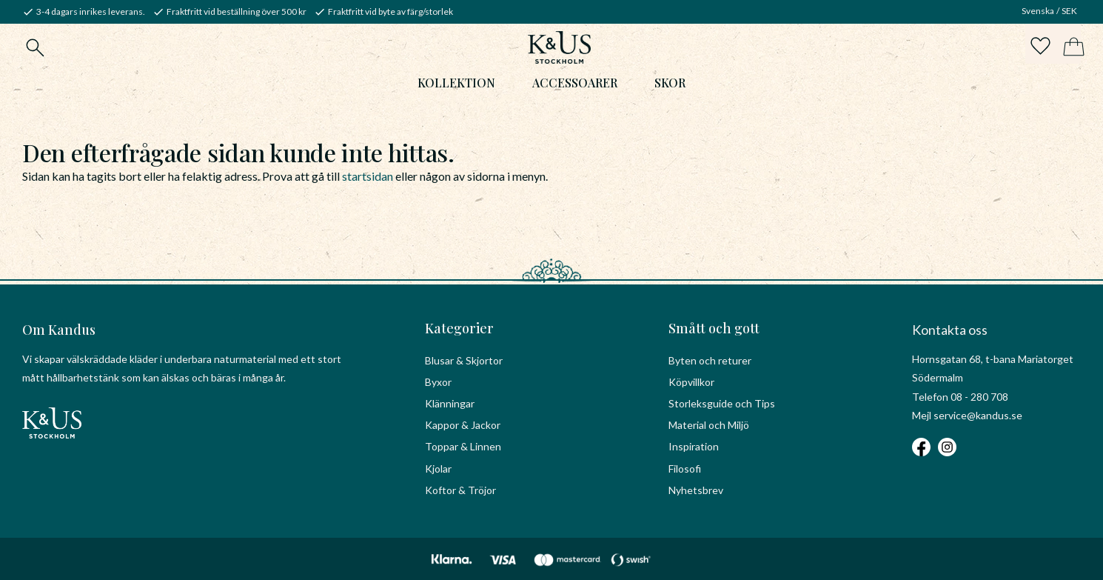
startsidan (367, 180)
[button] (1038, 49)
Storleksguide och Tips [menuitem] (721, 403)
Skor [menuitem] (669, 86)
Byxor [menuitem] (438, 382)
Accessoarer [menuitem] (574, 86)
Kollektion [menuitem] (456, 86)
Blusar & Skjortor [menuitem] (464, 360)
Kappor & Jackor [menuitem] (462, 425)
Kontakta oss (950, 329)
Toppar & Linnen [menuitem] (463, 446)
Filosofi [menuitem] (684, 468)
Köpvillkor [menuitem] (691, 382)
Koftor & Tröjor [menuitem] (460, 490)
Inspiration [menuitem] (693, 446)
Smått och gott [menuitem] (714, 328)
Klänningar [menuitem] (450, 403)
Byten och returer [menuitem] (709, 360)
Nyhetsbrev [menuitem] (695, 490)
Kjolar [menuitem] (438, 468)
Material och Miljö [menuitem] (708, 425)
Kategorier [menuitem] (459, 328)
